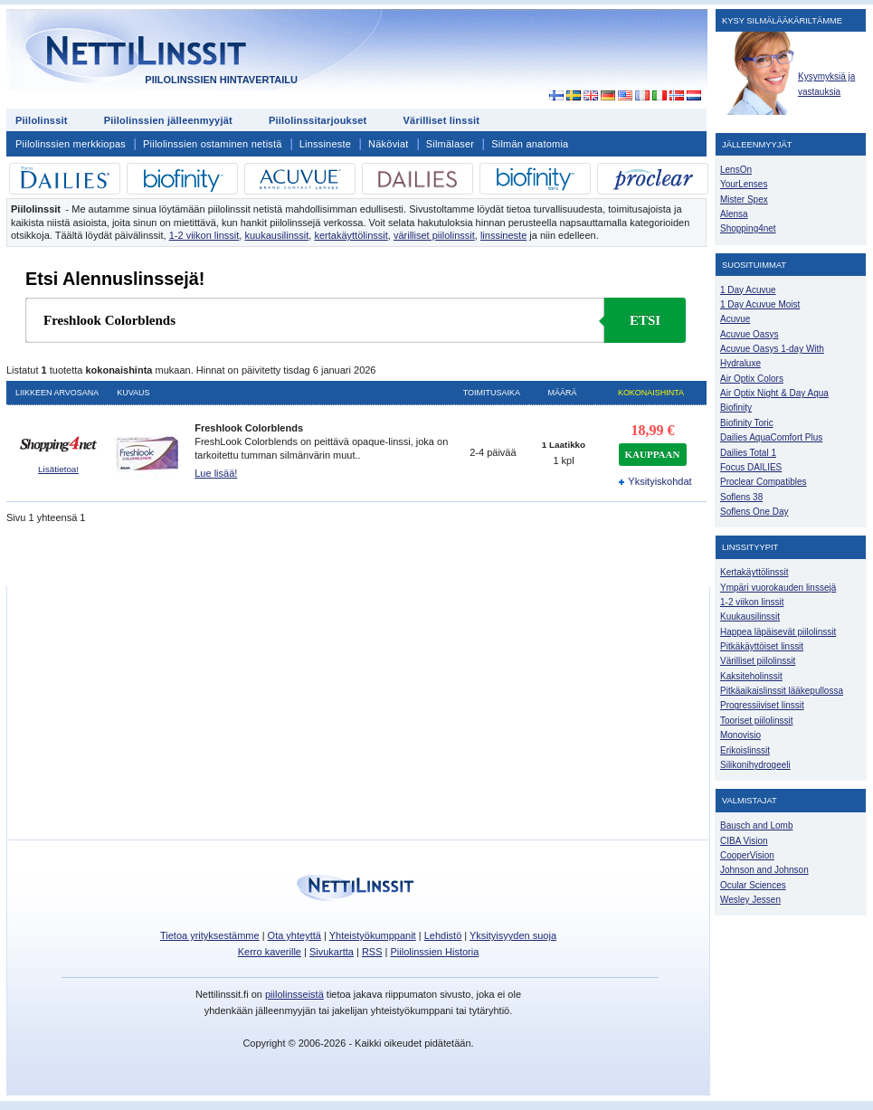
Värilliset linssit (441, 120)
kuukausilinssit (276, 235)
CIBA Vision (744, 841)
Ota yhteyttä (294, 935)
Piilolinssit (41, 120)
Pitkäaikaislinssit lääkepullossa (781, 691)
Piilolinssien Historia (434, 951)
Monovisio (740, 735)
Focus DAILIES (751, 467)
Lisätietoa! (58, 469)
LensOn (736, 170)
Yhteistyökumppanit (372, 935)
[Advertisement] (606, 119)
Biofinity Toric (746, 423)
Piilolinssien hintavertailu (221, 79)
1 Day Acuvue (748, 290)
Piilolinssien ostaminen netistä (212, 143)
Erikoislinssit (745, 750)
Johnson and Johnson (764, 870)
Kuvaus (133, 392)
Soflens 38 (741, 497)
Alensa (734, 214)
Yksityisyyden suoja (513, 935)
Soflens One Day (754, 512)
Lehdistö (443, 935)
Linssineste (325, 143)
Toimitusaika (491, 392)
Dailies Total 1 (748, 453)
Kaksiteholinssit (751, 676)
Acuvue (735, 319)
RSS (372, 951)
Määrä (562, 392)
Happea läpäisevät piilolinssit (778, 632)
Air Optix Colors (751, 379)
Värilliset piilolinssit (757, 661)
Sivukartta (331, 951)
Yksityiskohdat (651, 481)
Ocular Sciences (753, 885)
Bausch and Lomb (756, 825)
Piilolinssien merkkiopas (70, 143)
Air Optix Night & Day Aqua (774, 393)
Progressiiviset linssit (762, 705)
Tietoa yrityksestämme (210, 935)
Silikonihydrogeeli (755, 765)
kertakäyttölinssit (350, 235)
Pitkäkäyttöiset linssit (761, 646)
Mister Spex (744, 199)
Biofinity (736, 408)
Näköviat (388, 143)
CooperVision (747, 855)
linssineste (503, 235)
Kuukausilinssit (750, 616)
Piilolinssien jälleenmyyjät (168, 120)
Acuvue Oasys (749, 334)
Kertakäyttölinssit (754, 572)
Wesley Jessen (750, 900)
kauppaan (652, 454)
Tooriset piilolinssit (756, 721)
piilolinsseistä (294, 994)
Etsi (645, 320)
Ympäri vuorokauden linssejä (778, 588)
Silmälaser (450, 143)
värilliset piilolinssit (434, 235)
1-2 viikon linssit (204, 235)
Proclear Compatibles (763, 482)
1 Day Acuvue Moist (760, 304)
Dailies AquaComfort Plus (771, 437)
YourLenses (743, 184)
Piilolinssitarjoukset (318, 120)
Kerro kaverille (269, 951)
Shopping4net (748, 228)
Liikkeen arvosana (57, 392)
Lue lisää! (216, 473)
